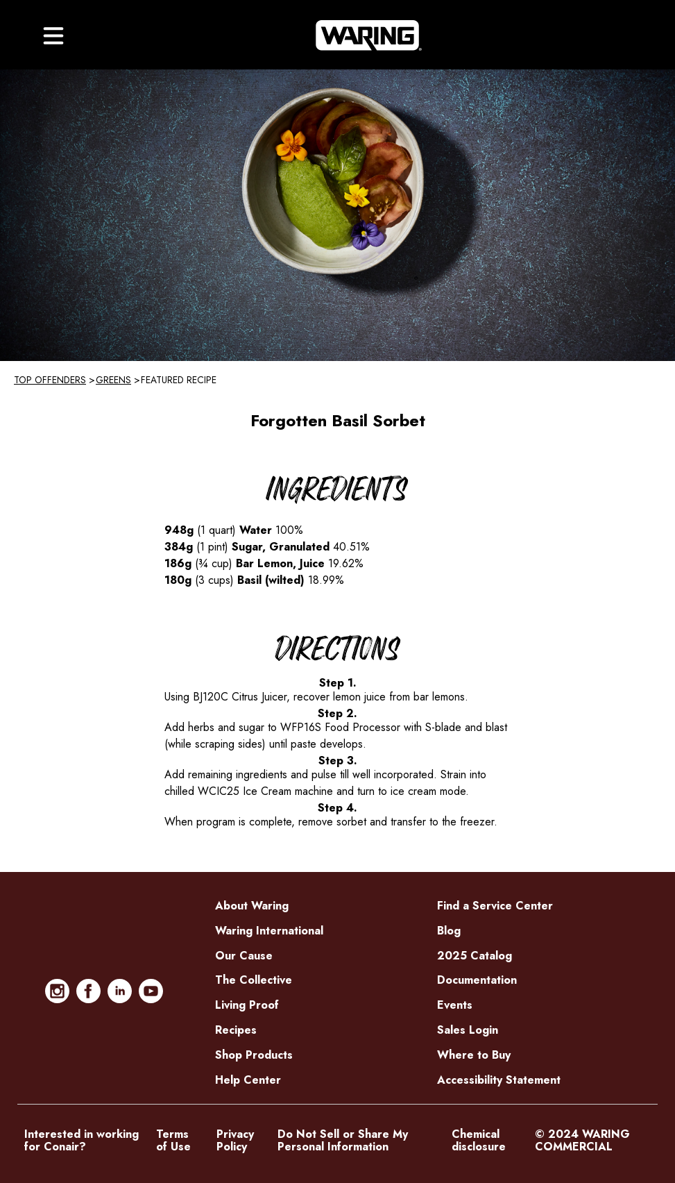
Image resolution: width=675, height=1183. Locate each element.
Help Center (248, 1080)
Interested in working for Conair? (81, 1140)
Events (454, 1005)
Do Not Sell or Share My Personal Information (342, 1140)
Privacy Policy (235, 1140)
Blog (449, 931)
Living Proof (247, 1005)
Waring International (269, 931)
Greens (113, 380)
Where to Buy (474, 1055)
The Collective (253, 980)
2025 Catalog (474, 956)
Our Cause (244, 956)
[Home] (369, 35)
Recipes (236, 1030)
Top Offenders (50, 380)
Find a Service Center (495, 906)
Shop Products (254, 1055)
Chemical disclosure (479, 1140)
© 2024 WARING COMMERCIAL (582, 1140)
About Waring (252, 906)
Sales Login (467, 1030)
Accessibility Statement (499, 1080)
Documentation (477, 980)
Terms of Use (173, 1140)
